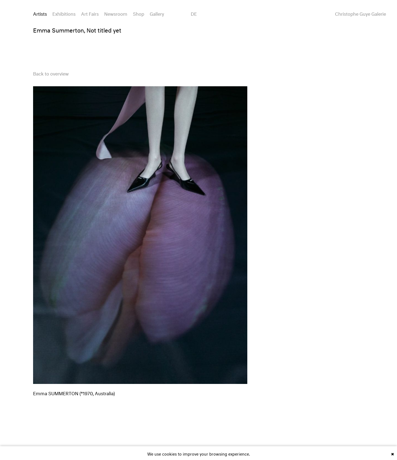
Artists (40, 13)
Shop (138, 13)
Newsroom (115, 13)
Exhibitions (64, 13)
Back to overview (51, 73)
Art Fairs (90, 13)
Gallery (157, 13)
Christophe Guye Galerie (360, 13)
